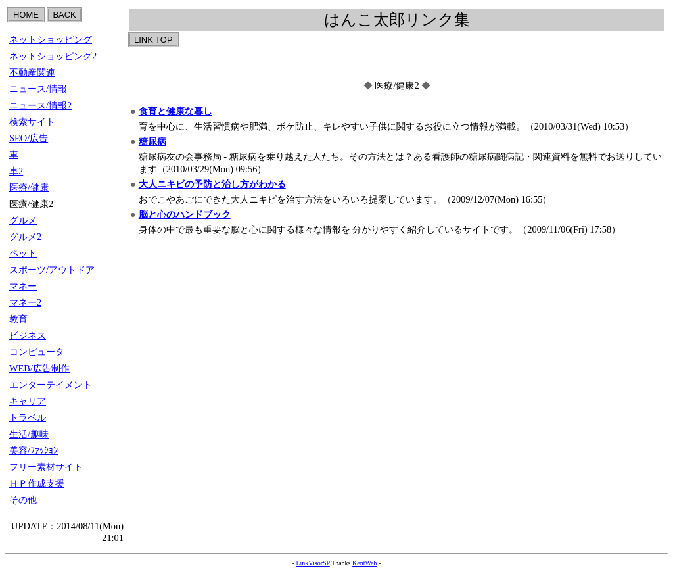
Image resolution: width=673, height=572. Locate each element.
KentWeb (364, 563)
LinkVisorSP (312, 563)
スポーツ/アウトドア (52, 269)
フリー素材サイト (46, 467)
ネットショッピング (50, 39)
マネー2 (25, 302)
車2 (16, 171)
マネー (23, 286)
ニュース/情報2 (40, 105)
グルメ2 (25, 236)
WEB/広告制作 (39, 368)
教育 (18, 319)
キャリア (27, 401)
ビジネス (27, 335)
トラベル (27, 417)
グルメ (23, 220)
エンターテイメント (50, 384)
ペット (23, 253)
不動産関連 (32, 72)
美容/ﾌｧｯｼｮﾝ (33, 450)
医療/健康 (29, 187)
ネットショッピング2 (53, 56)
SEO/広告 (28, 138)
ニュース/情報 (38, 88)
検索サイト (32, 121)
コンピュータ (36, 351)
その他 (23, 499)
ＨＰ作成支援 (36, 483)
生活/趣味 (29, 434)
